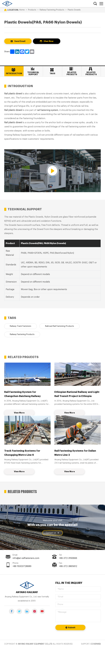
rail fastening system (47, 110)
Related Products (90, 71)
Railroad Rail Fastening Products (59, 326)
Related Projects (71, 71)
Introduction (13, 71)
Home (22, 10)
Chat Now (46, 41)
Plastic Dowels (74, 10)
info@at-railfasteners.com (26, 558)
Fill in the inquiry (68, 583)
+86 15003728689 (22, 566)
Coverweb (96, 644)
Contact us (52, 533)
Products (32, 10)
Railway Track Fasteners (20, 326)
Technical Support (32, 71)
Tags (51, 71)
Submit (70, 628)
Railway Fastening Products (52, 10)
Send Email (18, 41)
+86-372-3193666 (68, 558)
